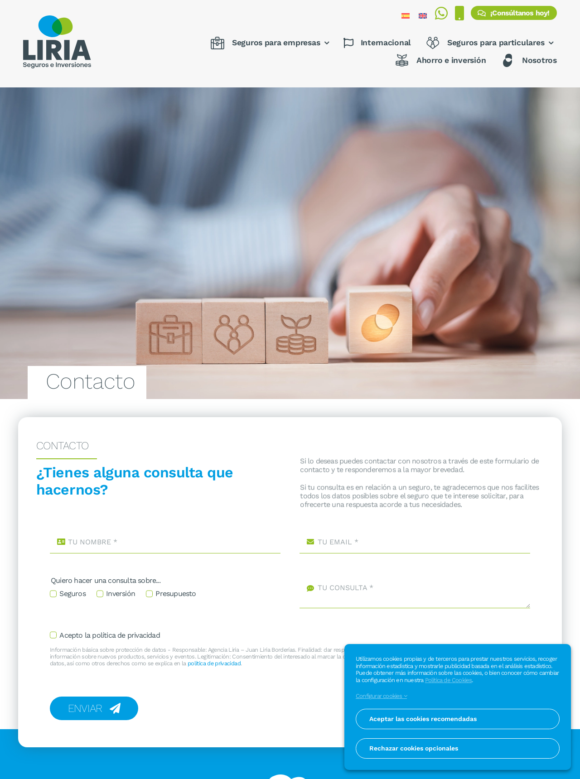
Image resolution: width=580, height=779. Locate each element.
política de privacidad (214, 663)
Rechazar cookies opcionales (413, 748)
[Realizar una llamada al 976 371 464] (459, 15)
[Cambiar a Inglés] (422, 16)
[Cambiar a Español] (405, 16)
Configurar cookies (381, 695)
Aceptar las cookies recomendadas (423, 718)
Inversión (120, 593)
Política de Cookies (448, 680)
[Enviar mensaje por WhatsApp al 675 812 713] (441, 15)
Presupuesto (175, 593)
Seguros (72, 593)
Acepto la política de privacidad (109, 635)
